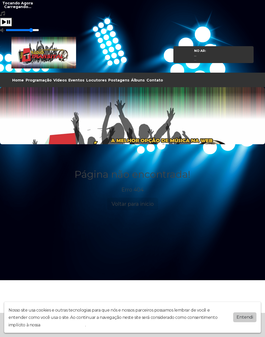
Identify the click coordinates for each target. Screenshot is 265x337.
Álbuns (138, 80)
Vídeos (60, 80)
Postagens (118, 80)
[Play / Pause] (6, 22)
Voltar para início (133, 204)
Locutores (96, 80)
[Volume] (22, 30)
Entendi (245, 317)
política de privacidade (63, 324)
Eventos (76, 80)
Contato (154, 80)
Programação (39, 80)
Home (18, 80)
